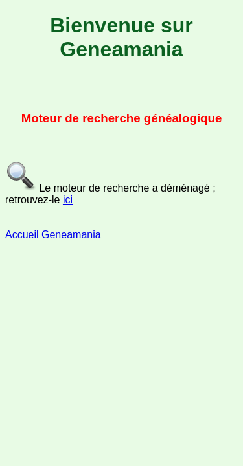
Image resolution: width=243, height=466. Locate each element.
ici (68, 199)
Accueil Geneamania (53, 234)
